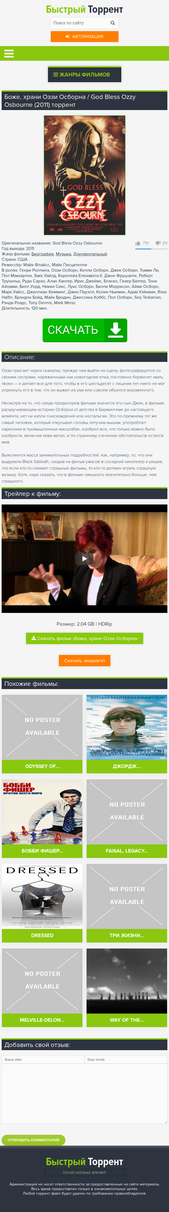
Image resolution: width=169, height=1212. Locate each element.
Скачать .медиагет (84, 661)
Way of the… (127, 1020)
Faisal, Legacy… (127, 851)
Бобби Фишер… (42, 851)
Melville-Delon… (42, 1020)
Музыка (63, 254)
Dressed (42, 936)
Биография (42, 254)
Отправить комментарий (33, 1140)
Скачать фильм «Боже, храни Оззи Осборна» (84, 638)
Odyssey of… (42, 766)
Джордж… (127, 766)
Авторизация (84, 36)
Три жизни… (127, 936)
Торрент (84, 9)
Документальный (90, 254)
